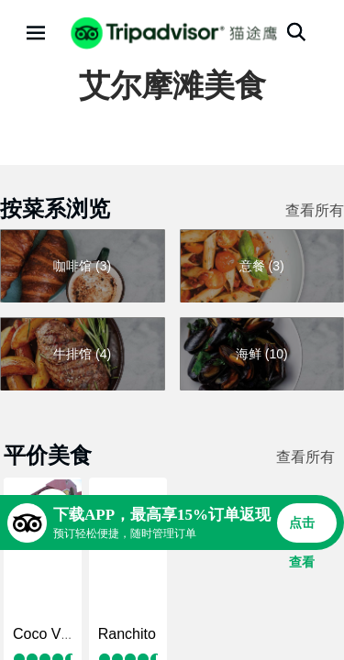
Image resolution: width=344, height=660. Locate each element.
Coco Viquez (54, 634)
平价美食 (48, 455)
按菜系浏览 (55, 208)
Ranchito (127, 634)
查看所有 (314, 210)
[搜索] (296, 32)
